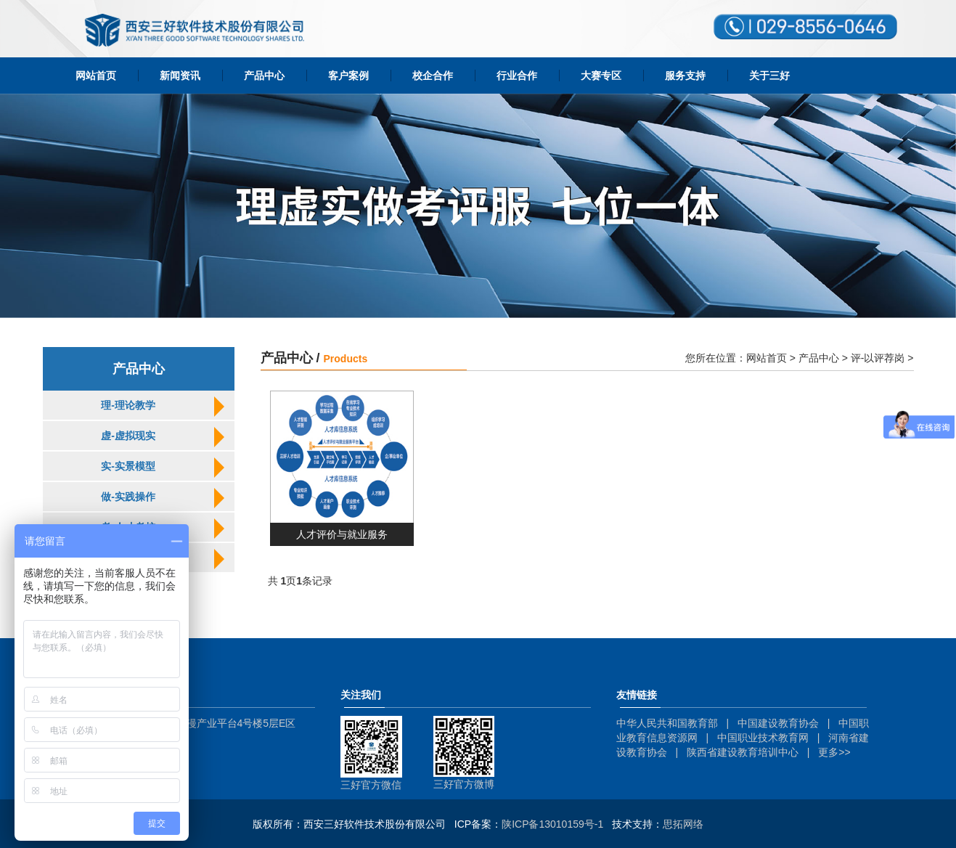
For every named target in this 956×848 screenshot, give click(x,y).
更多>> (834, 752)
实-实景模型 (128, 466)
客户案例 (348, 75)
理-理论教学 (128, 405)
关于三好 (769, 75)
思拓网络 (683, 824)
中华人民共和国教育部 (667, 723)
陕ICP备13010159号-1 (552, 824)
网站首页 (95, 75)
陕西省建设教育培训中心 (742, 752)
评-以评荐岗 (878, 358)
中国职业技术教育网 (763, 737)
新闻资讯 (180, 75)
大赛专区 (601, 75)
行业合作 (517, 75)
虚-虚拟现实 (128, 435)
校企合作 (432, 75)
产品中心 (264, 75)
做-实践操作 (128, 496)
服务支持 (685, 75)
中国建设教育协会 (778, 723)
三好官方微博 (463, 784)
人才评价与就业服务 (342, 534)
